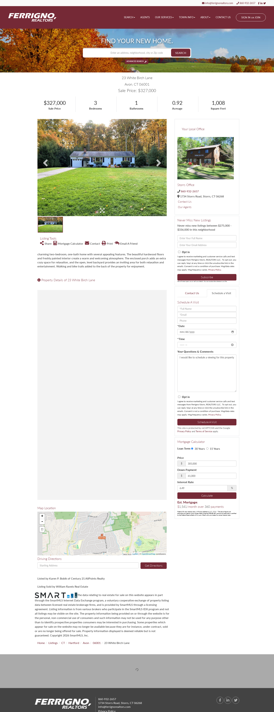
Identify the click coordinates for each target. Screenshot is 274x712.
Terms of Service (204, 431)
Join (257, 17)
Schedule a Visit (221, 293)
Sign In (245, 17)
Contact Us (185, 201)
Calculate (207, 495)
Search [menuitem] (129, 17)
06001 (97, 642)
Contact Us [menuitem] (223, 17)
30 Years (198, 448)
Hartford (73, 642)
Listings (53, 642)
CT (63, 642)
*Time (181, 339)
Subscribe (207, 277)
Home (41, 642)
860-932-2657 (245, 3)
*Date (181, 326)
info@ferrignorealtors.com (217, 3)
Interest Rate (185, 482)
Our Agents (185, 207)
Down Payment (187, 469)
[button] (180, 53)
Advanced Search (135, 61)
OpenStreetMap (148, 554)
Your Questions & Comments (195, 351)
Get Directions (154, 565)
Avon (86, 642)
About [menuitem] (205, 17)
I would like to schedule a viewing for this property (206, 373)
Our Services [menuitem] (164, 17)
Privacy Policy (214, 269)
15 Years (213, 448)
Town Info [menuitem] (187, 17)
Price (180, 457)
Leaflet (135, 554)
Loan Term (183, 448)
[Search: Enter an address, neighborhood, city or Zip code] (137, 53)
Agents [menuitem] (145, 17)
